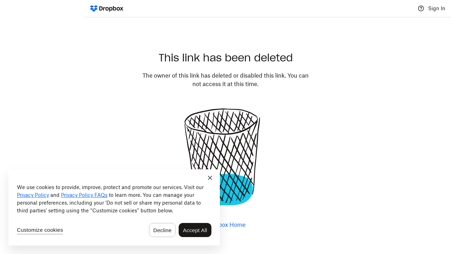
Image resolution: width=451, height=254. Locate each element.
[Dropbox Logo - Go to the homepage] (106, 8)
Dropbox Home (225, 224)
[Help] (421, 8)
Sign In (436, 8)
